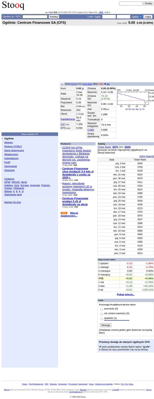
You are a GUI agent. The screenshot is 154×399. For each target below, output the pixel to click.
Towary (8, 188)
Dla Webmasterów (36, 384)
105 (107, 84)
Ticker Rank (87, 84)
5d (130, 109)
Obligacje (19, 188)
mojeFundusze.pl (75, 392)
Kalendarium (11, 158)
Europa (25, 185)
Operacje (9, 170)
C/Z (63, 124)
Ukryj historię (146, 156)
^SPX (100, 12)
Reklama (53, 384)
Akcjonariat (10, 166)
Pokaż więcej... (126, 294)
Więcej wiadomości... (69, 214)
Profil (7, 162)
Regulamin (62, 384)
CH (126, 384)
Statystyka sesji (13, 194)
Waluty (8, 191)
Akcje (24, 182)
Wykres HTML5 (13, 146)
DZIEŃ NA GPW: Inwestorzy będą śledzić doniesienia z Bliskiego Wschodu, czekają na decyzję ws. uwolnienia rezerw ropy (76, 155)
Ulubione (9, 178)
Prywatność (72, 384)
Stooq (91, 384)
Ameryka (35, 185)
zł (23, 191)
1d (126, 109)
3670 (115, 147)
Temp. (131, 384)
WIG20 (16, 182)
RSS (46, 384)
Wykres (8, 142)
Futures (45, 185)
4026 (127, 147)
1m (133, 109)
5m (137, 109)
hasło (97, 16)
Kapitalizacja (68, 119)
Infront (6, 390)
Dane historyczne (14, 150)
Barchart (83, 390)
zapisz (135, 16)
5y (143, 109)
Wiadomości (11, 154)
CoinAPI (115, 390)
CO (122, 384)
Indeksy (8, 185)
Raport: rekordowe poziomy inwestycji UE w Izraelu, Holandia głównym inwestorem (78, 188)
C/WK (90, 129)
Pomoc (24, 384)
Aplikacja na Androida (104, 384)
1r (140, 109)
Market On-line (12, 202)
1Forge (149, 390)
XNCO (74, 84)
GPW (7, 182)
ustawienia (83, 384)
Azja (16, 185)
